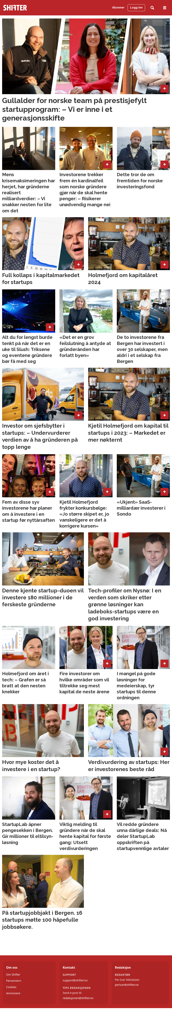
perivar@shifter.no (127, 985)
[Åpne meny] (164, 8)
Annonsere (13, 993)
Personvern (13, 980)
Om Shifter (13, 974)
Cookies (11, 987)
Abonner (118, 7)
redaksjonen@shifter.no (78, 998)
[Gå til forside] (15, 8)
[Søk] (152, 7)
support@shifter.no (75, 980)
